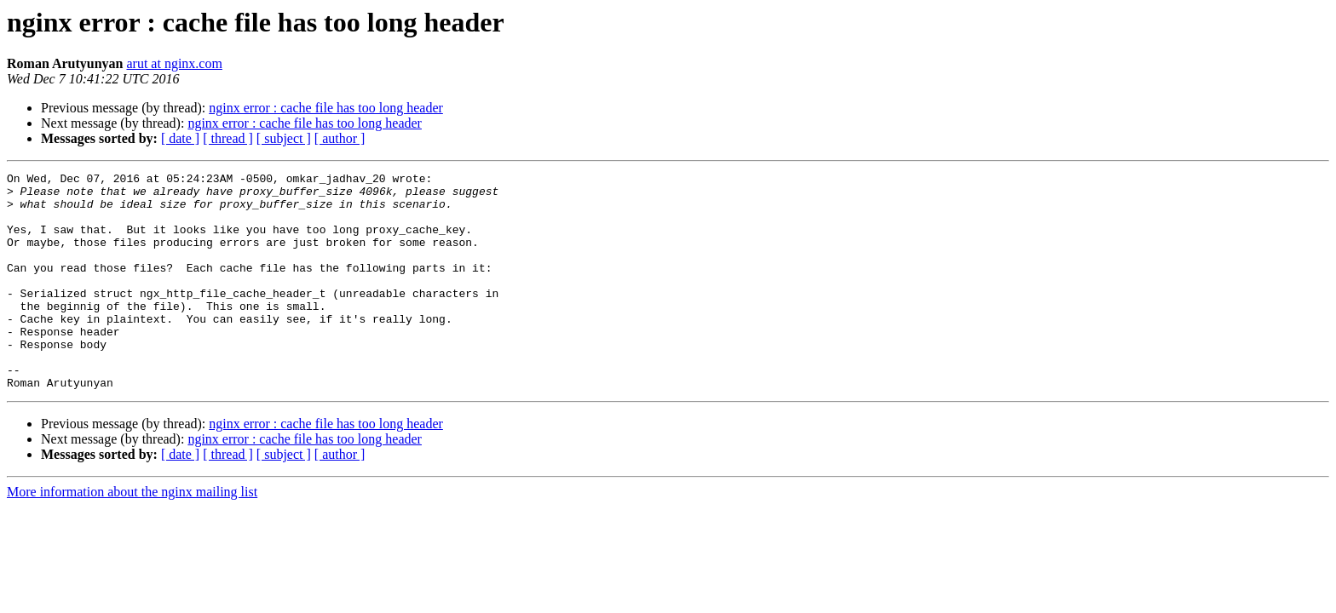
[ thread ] (228, 138)
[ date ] (180, 138)
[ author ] (340, 138)
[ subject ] (283, 138)
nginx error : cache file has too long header (326, 107)
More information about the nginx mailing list (132, 535)
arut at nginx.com (174, 63)
